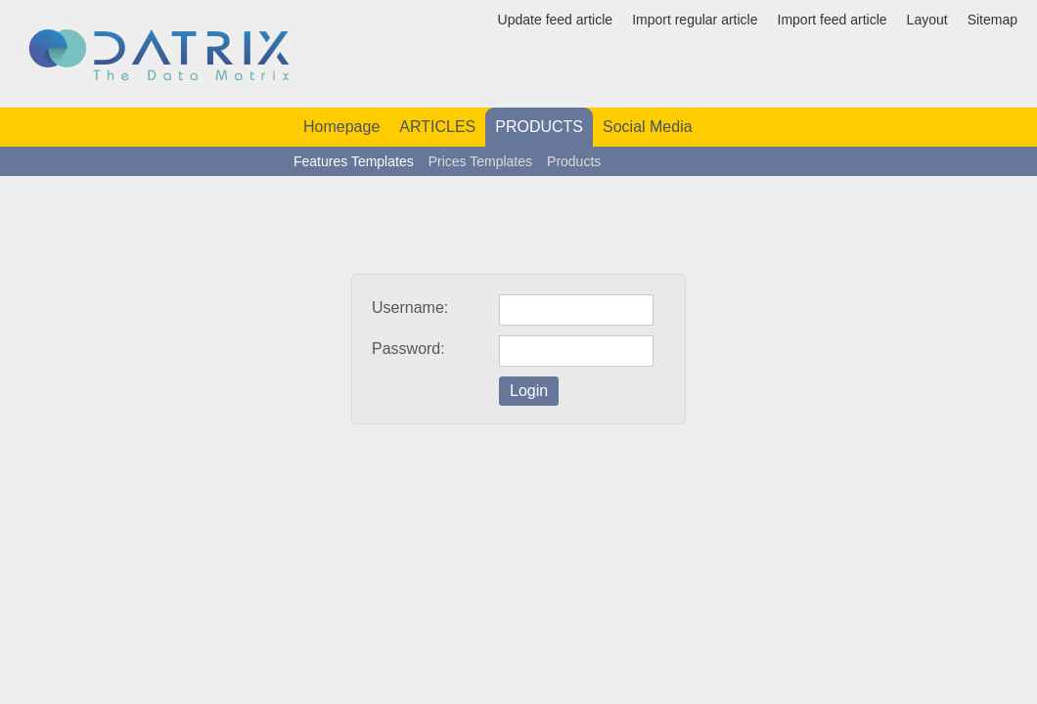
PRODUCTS (539, 126)
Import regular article (694, 19)
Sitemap (992, 19)
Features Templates (353, 161)
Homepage (341, 126)
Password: (408, 348)
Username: (410, 307)
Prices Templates (480, 161)
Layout (927, 19)
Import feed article (832, 19)
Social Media (648, 126)
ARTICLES (437, 126)
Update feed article (555, 19)
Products (574, 161)
